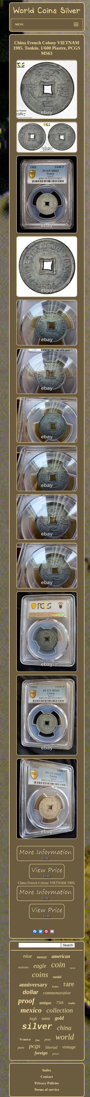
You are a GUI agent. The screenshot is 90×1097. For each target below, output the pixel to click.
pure (21, 1047)
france (25, 1039)
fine (38, 1040)
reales (71, 1003)
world (64, 1037)
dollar (30, 992)
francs (55, 986)
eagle (39, 966)
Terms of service (46, 1089)
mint (46, 1018)
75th (59, 1002)
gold (59, 1018)
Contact (47, 1077)
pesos (55, 1053)
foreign (41, 1053)
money (42, 957)
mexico (31, 1010)
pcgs (35, 1045)
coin (58, 964)
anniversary (33, 985)
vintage (69, 1046)
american (61, 956)
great (72, 967)
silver (37, 1027)
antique (45, 1003)
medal (57, 977)
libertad (51, 1047)
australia (23, 967)
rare (68, 984)
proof (26, 1000)
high (33, 1018)
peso (47, 1039)
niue (27, 956)
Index (46, 1070)
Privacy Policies (47, 1083)
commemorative (57, 993)
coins (40, 974)
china (64, 1027)
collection (59, 1010)
